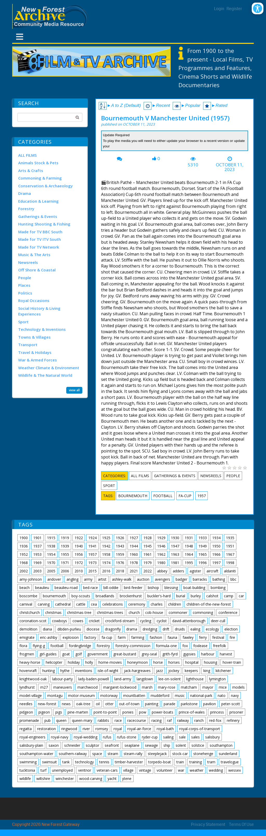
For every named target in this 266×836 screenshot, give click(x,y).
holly (89, 662)
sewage (151, 745)
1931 (189, 537)
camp (228, 595)
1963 (175, 554)
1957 (201, 495)
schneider (72, 745)
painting (151, 703)
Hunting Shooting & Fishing (44, 224)
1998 (230, 562)
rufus (107, 737)
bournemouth (132, 495)
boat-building (194, 587)
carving (44, 604)
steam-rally (133, 753)
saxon (54, 745)
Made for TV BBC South (40, 231)
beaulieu (42, 587)
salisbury (212, 737)
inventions (83, 670)
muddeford (160, 695)
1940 (79, 546)
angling (72, 579)
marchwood (87, 687)
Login (219, 9)
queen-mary (82, 720)
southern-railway (73, 753)
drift (166, 629)
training (195, 761)
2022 (147, 570)
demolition (28, 629)
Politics (25, 293)
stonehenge (203, 753)
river (86, 728)
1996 (202, 562)
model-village (30, 695)
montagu (55, 695)
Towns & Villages (34, 337)
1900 (23, 537)
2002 (23, 570)
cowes (77, 620)
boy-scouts (80, 595)
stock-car (180, 753)
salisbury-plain (31, 745)
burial (180, 595)
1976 (120, 562)
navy (235, 695)
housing (210, 662)
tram (211, 761)
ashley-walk (121, 579)
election (231, 629)
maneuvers (62, 687)
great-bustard (124, 654)
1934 (216, 537)
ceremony (136, 604)
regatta (25, 728)
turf (43, 770)
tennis (104, 761)
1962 (161, 554)
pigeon (44, 712)
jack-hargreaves (137, 670)
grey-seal (149, 654)
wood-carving (90, 778)
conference (227, 612)
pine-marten (78, 712)
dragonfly (113, 629)
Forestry (26, 208)
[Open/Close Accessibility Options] (257, 8)
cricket (94, 620)
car (241, 595)
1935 (230, 537)
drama (131, 629)
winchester (65, 778)
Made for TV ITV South (39, 239)
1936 (23, 546)
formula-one (166, 645)
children (174, 604)
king (206, 670)
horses (174, 662)
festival (218, 637)
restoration (46, 728)
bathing (218, 579)
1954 (51, 554)
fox (185, 645)
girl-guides (48, 654)
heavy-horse (29, 662)
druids (180, 629)
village (128, 770)
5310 (193, 164)
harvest (226, 654)
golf (78, 654)
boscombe (28, 595)
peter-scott (230, 703)
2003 (37, 570)
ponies (128, 712)
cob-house (154, 612)
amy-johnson (30, 579)
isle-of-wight (108, 670)
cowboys (59, 620)
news (66, 703)
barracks (200, 579)
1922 (79, 537)
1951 (230, 546)
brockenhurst (131, 595)
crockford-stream (120, 620)
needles (25, 703)
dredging (150, 629)
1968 (23, 562)
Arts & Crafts (30, 170)
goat (66, 654)
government (97, 654)
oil (98, 703)
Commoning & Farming (40, 178)
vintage (145, 770)
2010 (79, 570)
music (180, 695)
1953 (37, 554)
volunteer (164, 770)
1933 (202, 537)
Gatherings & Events (37, 216)
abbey (162, 570)
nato (221, 695)
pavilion (209, 703)
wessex (234, 770)
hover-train (232, 662)
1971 (65, 562)
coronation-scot (32, 620)
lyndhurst (27, 687)
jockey (173, 670)
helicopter (54, 662)
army (88, 579)
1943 (120, 546)
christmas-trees (110, 612)
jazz (159, 670)
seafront (112, 745)
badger (181, 579)
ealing (195, 629)
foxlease (200, 645)
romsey (101, 728)
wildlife (25, 778)
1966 (216, 554)
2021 (134, 570)
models (238, 687)
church (134, 612)
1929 (161, 537)
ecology (212, 629)
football (162, 495)
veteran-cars (107, 770)
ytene (126, 778)
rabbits (103, 720)
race (118, 720)
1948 (189, 546)
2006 (65, 570)
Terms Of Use (241, 824)
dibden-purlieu (69, 629)
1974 (106, 562)
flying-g (39, 645)
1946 (161, 546)
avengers (162, 579)
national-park (201, 695)
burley (196, 595)
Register (234, 9)
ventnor (84, 770)
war (181, 770)
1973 (92, 562)
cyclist (162, 620)
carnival (25, 604)
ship (166, 745)
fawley (188, 637)
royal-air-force (139, 728)
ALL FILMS (27, 155)
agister (195, 570)
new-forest (47, 703)
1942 (106, 546)
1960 (134, 554)
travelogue (230, 761)
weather (196, 770)
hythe (65, 670)
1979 (147, 562)
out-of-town (129, 703)
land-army (122, 678)
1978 (134, 562)
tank (66, 761)
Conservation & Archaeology (45, 185)
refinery (233, 720)
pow (142, 712)
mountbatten (134, 695)
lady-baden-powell (93, 678)
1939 (65, 546)
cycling (145, 620)
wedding (216, 770)
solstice (197, 745)
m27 (44, 687)
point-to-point (105, 712)
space (97, 753)
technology (84, 761)
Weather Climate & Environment (48, 367)
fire (232, 637)
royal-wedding (85, 737)
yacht (112, 778)
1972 (79, 562)
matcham (189, 687)
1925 (106, 537)
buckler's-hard (159, 595)
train (180, 761)
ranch (199, 720)
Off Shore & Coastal (37, 269)
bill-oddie (110, 587)
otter (109, 703)
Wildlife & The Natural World (45, 375)
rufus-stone (126, 737)
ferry (203, 637)
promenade (29, 720)
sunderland (228, 753)
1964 (189, 554)
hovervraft (28, 670)
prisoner (236, 712)
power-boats (162, 712)
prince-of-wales (192, 712)
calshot (212, 595)
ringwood (69, 728)
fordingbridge (80, 645)
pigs (58, 712)
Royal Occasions (33, 300)
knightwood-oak (33, 678)
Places (24, 285)
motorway (109, 695)
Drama (24, 193)
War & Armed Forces (37, 359)
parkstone (189, 703)
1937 (37, 546)
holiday (74, 662)
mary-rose (166, 687)
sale (182, 737)
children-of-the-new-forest (209, 604)
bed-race (90, 587)
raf (169, 720)
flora (23, 645)
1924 (92, 537)
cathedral (63, 604)
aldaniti (230, 570)
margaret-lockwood (119, 687)
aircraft (212, 570)
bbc (233, 579)
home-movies (110, 662)
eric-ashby (48, 637)
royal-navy (59, 737)
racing (156, 720)
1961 (147, 554)
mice (223, 687)
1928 (147, 537)
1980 (161, 562)
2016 (106, 570)
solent (181, 745)
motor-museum (81, 695)
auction (143, 579)
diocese (93, 629)
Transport (27, 344)
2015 (92, 570)
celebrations (112, 604)
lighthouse (195, 678)
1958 (106, 554)
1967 (230, 554)
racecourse (136, 720)
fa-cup (184, 495)
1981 (175, 562)
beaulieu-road (66, 587)
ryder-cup (150, 737)
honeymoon (137, 662)
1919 (65, 537)
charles (157, 604)
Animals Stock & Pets (38, 162)
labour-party (62, 678)
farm (122, 637)
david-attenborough (188, 620)
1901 (37, 537)
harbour (207, 654)
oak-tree (83, 703)
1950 (216, 546)
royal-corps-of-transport (199, 728)
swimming (28, 761)
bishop (153, 587)
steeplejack (157, 753)
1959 (120, 554)
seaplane (131, 745)
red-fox (215, 720)
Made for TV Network (38, 247)
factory (90, 637)
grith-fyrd (170, 654)
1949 (202, 546)
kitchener (223, 670)
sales (195, 737)
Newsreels (28, 262)
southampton (221, 745)
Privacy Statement (208, 824)
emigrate (27, 637)
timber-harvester (129, 761)
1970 (51, 562)
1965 (202, 554)
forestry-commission (132, 645)
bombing (218, 587)
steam (113, 753)
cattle (80, 604)
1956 (79, 554)
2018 (120, 570)
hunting (48, 670)
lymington (217, 678)
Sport (23, 321)
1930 (175, 537)
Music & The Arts (34, 254)
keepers (191, 670)
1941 (92, 546)
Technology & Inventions (42, 329)
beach (24, 587)
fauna (172, 637)
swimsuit (49, 761)
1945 (147, 546)
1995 (189, 562)
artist (102, 579)
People (24, 277)
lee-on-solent (169, 678)
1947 (175, 546)
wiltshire (43, 778)
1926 (120, 537)
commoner (178, 612)
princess (217, 712)
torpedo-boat (159, 761)
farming (137, 637)
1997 (216, 562)
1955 (65, 554)
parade (169, 703)
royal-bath (165, 728)
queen (61, 720)
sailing (168, 737)
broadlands (105, 595)
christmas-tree (79, 612)
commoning (203, 612)
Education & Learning (38, 201)
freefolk (219, 645)
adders (178, 570)
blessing (171, 587)
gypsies (189, 654)
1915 (51, 537)
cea (94, 604)
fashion (156, 637)
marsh (147, 687)
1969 (37, 562)
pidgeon (26, 712)
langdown (145, 678)
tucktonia (27, 770)
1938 (51, 546)
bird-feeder (133, 587)
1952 (23, 554)
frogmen (26, 654)
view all (74, 390)
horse (158, 662)
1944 (134, 546)
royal (118, 728)
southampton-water (36, 753)
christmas (53, 612)
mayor (207, 687)
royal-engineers (32, 737)
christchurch (29, 612)
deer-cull (218, 620)
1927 (134, 537)
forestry (103, 645)
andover (54, 579)
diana (47, 629)
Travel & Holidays (34, 352)
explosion (71, 637)
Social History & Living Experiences (39, 311)
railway (183, 720)
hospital (191, 662)
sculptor (92, 745)
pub (47, 720)
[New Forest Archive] (51, 16)
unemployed (62, 770)
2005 (51, 570)
